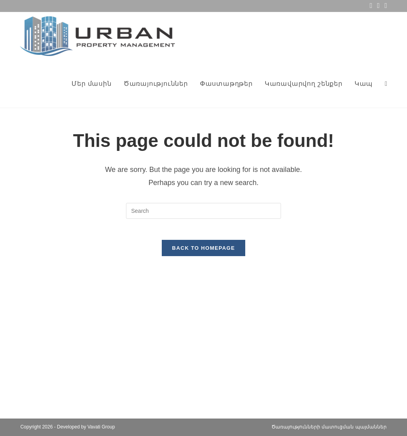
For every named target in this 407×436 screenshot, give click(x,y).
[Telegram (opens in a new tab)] (384, 6)
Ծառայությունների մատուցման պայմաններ (329, 427)
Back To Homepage (203, 251)
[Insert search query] (203, 211)
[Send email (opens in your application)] (378, 6)
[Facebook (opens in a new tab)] (371, 6)
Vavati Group (101, 427)
